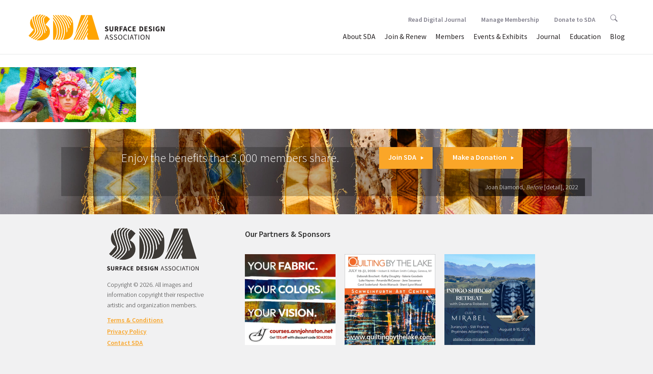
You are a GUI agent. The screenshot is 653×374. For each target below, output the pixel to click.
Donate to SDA (574, 19)
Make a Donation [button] (483, 157)
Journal (548, 36)
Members (449, 36)
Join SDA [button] (406, 157)
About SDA (359, 36)
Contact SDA (125, 343)
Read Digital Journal (437, 19)
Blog (617, 36)
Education (585, 36)
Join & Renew (405, 36)
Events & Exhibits (500, 36)
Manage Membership (510, 19)
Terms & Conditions (135, 320)
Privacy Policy (126, 331)
